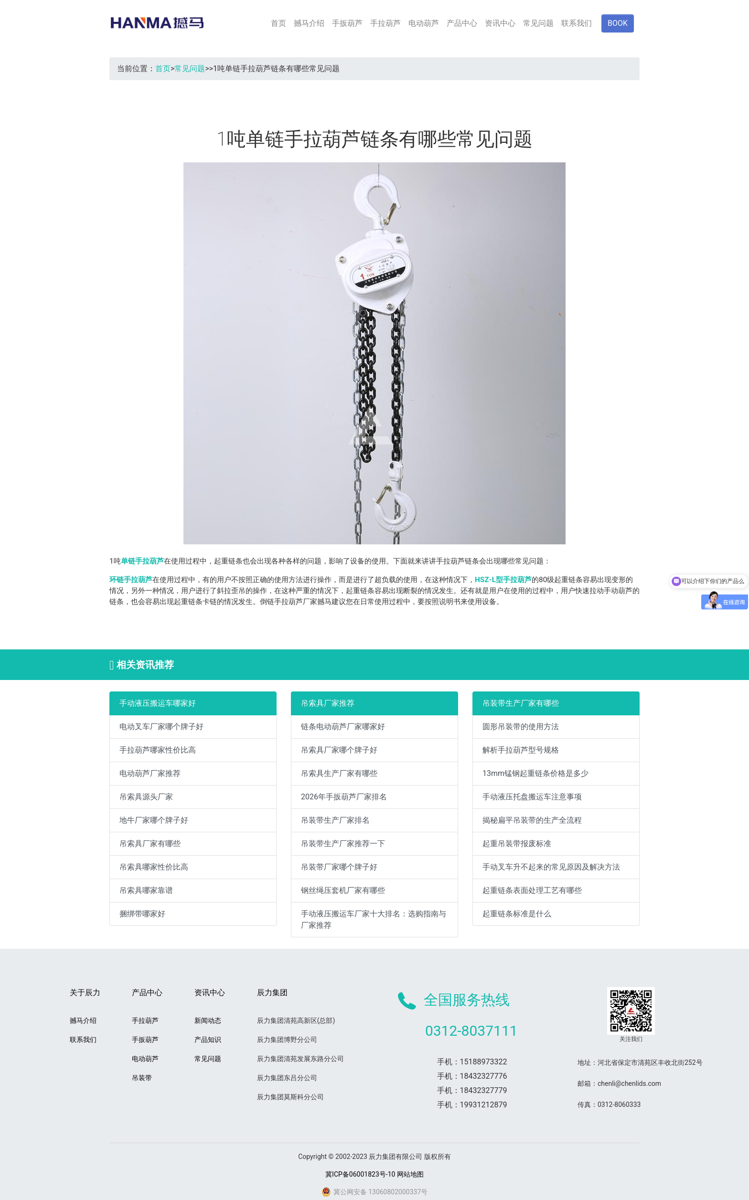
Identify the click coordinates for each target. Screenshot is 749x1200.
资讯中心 (500, 23)
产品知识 (207, 1039)
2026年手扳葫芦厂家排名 (344, 796)
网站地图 (410, 1174)
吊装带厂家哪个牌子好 (339, 866)
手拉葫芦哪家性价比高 (157, 749)
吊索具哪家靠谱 (146, 890)
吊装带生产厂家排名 (335, 820)
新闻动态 (207, 1020)
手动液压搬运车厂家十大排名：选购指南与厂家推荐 (373, 919)
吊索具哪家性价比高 (153, 866)
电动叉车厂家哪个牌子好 (161, 726)
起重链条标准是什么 (516, 913)
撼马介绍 (309, 23)
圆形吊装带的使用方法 (520, 726)
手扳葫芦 (347, 23)
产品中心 (462, 23)
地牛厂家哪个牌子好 (153, 820)
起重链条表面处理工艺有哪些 (532, 890)
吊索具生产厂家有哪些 (339, 773)
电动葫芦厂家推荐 (150, 773)
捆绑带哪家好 (142, 913)
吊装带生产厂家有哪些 (520, 703)
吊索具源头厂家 (146, 796)
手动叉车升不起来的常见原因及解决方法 (551, 866)
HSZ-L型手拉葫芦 (503, 579)
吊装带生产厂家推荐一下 (343, 843)
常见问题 (538, 23)
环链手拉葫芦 (130, 579)
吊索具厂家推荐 (327, 703)
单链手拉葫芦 (142, 561)
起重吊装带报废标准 (516, 843)
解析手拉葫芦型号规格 (520, 749)
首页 (278, 23)
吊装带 (142, 1078)
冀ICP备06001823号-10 (360, 1174)
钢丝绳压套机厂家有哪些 (343, 890)
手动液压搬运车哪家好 (157, 703)
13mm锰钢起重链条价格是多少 (535, 773)
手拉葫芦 (385, 23)
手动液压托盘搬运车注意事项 (532, 796)
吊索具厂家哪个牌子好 (339, 749)
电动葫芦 (423, 23)
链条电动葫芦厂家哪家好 (343, 726)
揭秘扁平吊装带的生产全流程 (532, 820)
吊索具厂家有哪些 (150, 843)
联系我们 (576, 23)
